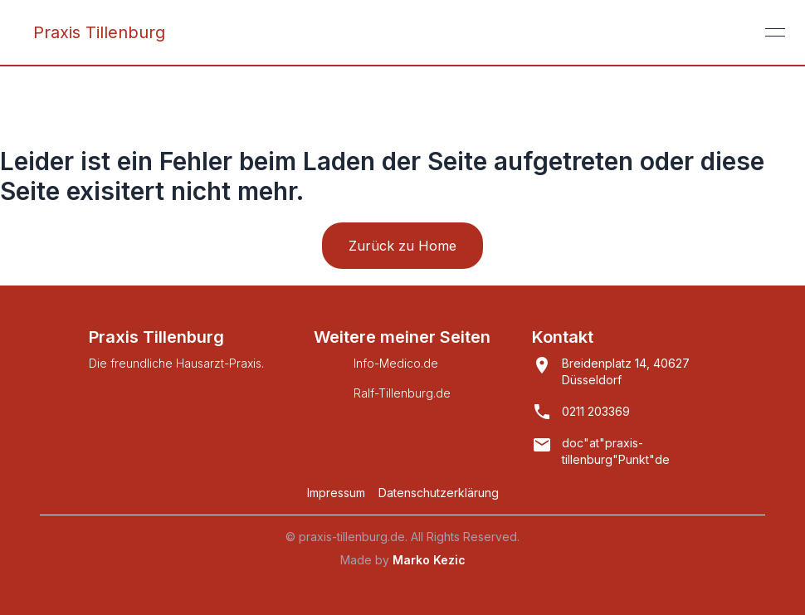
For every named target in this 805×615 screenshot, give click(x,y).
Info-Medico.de (396, 363)
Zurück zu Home (402, 245)
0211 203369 (596, 411)
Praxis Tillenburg (99, 32)
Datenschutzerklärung (438, 493)
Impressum (336, 493)
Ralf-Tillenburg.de (402, 393)
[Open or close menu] (775, 32)
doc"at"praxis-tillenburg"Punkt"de (616, 451)
